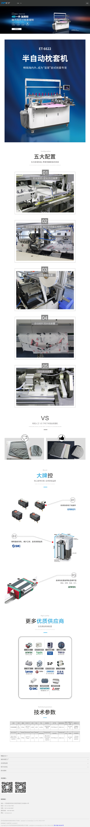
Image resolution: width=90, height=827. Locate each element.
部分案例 (3, 770)
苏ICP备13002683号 (59, 825)
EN (21, 3)
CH (18, 3)
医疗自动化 (45, 767)
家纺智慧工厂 (45, 759)
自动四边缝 (45, 763)
